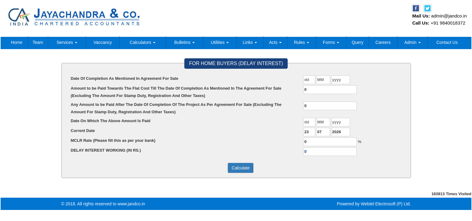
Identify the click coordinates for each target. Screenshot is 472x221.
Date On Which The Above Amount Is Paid (111, 120)
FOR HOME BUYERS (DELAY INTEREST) (236, 63)
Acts (275, 42)
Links (250, 42)
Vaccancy (103, 42)
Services (66, 42)
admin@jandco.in (449, 15)
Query (357, 42)
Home (16, 42)
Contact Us (447, 42)
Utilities (220, 42)
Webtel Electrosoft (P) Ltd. (386, 203)
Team (38, 42)
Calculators (142, 42)
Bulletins (184, 42)
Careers (383, 42)
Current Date (83, 130)
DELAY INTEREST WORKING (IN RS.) (106, 150)
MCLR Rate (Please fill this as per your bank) (113, 140)
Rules (301, 42)
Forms (331, 42)
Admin (412, 42)
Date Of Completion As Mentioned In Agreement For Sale (124, 78)
